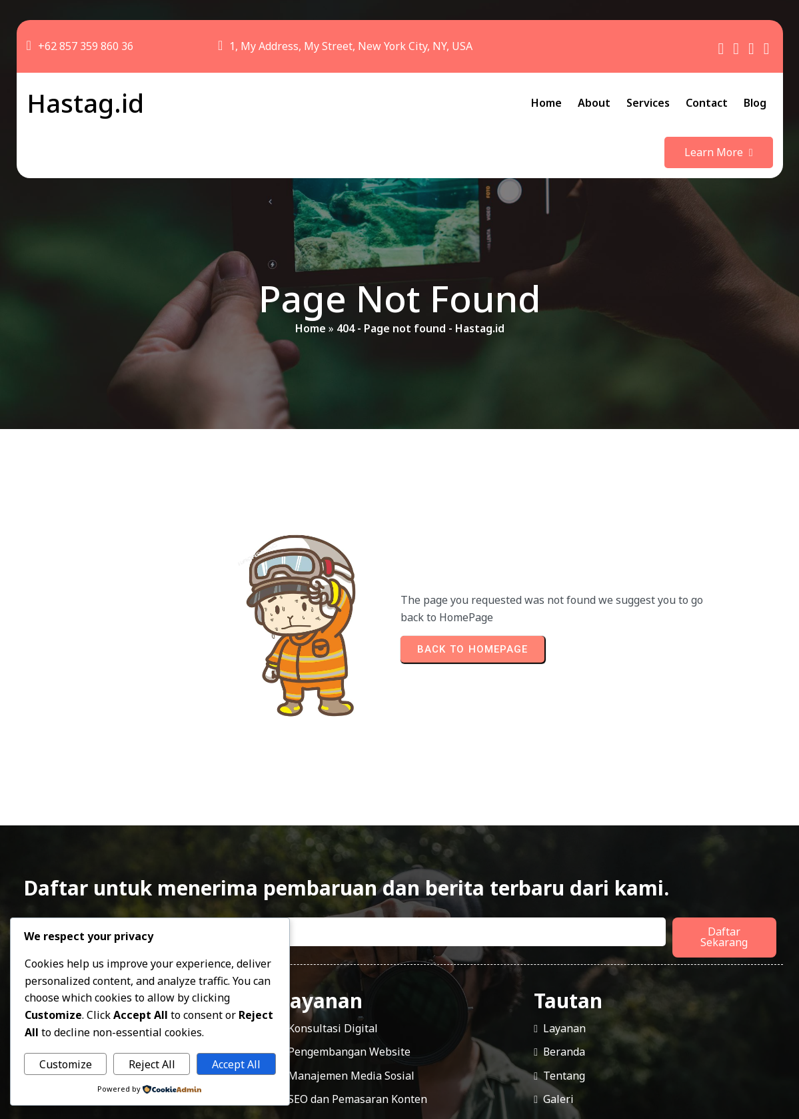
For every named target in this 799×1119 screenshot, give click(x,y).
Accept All (236, 1064)
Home (310, 287)
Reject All (152, 1064)
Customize (65, 1064)
